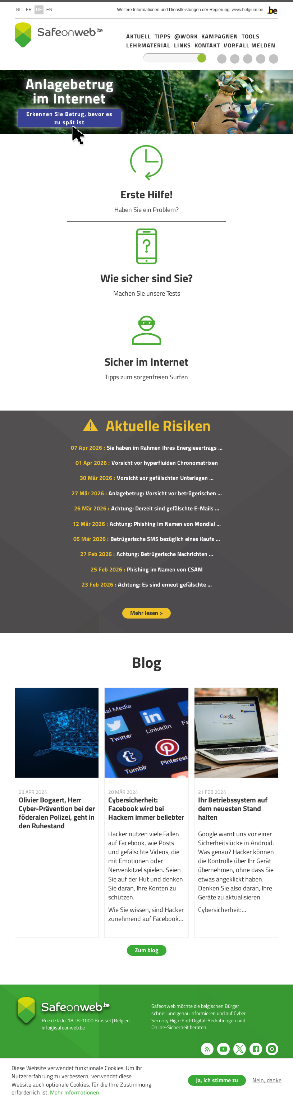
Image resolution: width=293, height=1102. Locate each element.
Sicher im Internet (147, 347)
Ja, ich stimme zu (217, 1080)
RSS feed (221, 59)
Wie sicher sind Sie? (147, 263)
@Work (186, 36)
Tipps (163, 36)
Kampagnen (219, 36)
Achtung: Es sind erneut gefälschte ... (165, 584)
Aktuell (138, 36)
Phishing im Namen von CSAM (165, 569)
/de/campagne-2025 (146, 102)
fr (29, 9)
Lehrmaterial (148, 45)
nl (19, 9)
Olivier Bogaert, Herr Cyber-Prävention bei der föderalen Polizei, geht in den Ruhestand (57, 812)
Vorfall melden (249, 45)
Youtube (234, 59)
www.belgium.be (247, 9)
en (49, 9)
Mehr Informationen (74, 1092)
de (39, 9)
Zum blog (147, 950)
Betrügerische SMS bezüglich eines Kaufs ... (165, 539)
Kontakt (207, 45)
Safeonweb (59, 34)
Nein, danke (266, 1080)
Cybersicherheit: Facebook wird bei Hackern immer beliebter (146, 812)
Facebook (260, 59)
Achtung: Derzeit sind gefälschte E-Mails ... (165, 508)
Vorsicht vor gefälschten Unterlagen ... (165, 478)
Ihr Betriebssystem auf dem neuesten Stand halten (236, 812)
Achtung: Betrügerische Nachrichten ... (164, 554)
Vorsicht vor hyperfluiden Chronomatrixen (164, 463)
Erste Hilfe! (147, 179)
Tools (251, 36)
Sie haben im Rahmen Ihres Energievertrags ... (165, 448)
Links (182, 45)
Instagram (273, 59)
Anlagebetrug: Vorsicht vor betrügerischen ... (165, 493)
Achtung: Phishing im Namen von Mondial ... (165, 524)
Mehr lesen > (146, 612)
